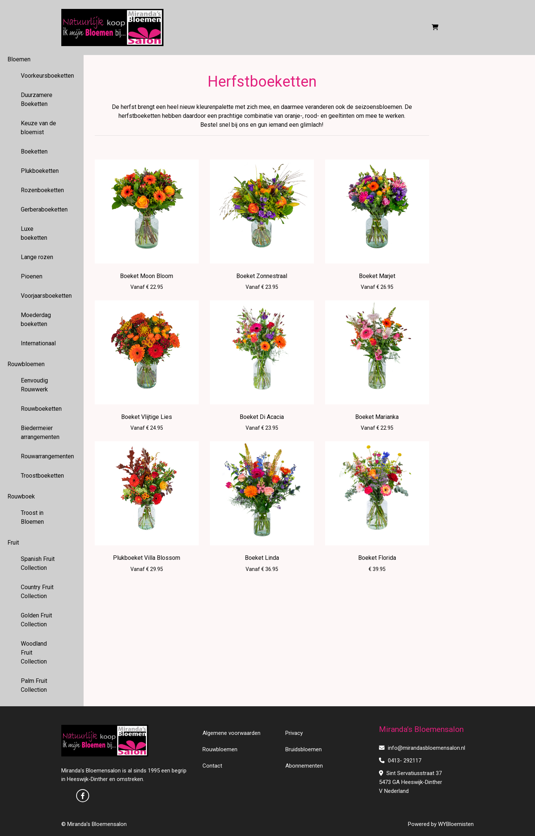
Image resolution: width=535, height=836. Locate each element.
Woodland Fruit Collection (34, 652)
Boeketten (34, 151)
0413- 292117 (400, 760)
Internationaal (38, 343)
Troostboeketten (42, 475)
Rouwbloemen (26, 364)
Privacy (294, 733)
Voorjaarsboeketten (42, 295)
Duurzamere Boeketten (36, 99)
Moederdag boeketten (36, 319)
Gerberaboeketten (42, 209)
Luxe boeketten (34, 233)
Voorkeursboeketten (42, 75)
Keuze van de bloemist (38, 128)
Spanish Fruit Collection (38, 563)
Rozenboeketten (42, 190)
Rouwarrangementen (42, 456)
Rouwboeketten (41, 408)
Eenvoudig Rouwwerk (34, 385)
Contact (212, 765)
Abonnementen (304, 765)
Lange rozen (37, 257)
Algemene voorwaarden (231, 733)
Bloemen (18, 59)
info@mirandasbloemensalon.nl (422, 748)
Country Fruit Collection (37, 592)
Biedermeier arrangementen (40, 432)
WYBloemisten (456, 824)
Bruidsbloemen (303, 749)
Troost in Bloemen (32, 517)
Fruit (13, 542)
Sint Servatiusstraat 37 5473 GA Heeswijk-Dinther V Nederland (410, 782)
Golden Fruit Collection (36, 620)
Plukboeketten (40, 170)
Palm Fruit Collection (34, 685)
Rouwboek (21, 496)
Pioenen (31, 276)
